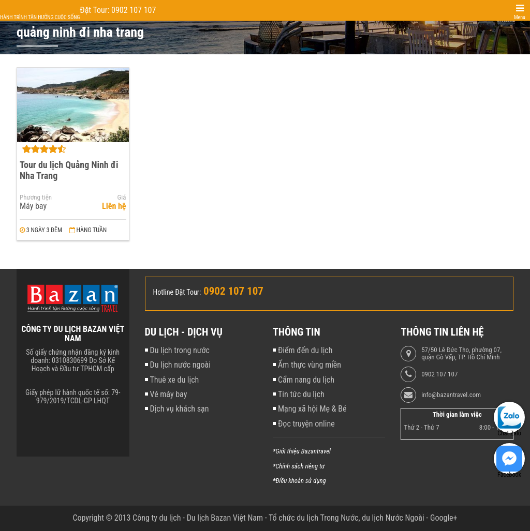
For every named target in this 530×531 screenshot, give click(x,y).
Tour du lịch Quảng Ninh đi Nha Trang (69, 170)
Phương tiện (36, 197)
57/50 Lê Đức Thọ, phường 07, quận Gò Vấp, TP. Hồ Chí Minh (461, 353)
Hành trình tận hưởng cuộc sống (40, 17)
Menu (519, 17)
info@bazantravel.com (451, 395)
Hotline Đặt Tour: (177, 292)
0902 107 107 (439, 374)
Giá (121, 197)
